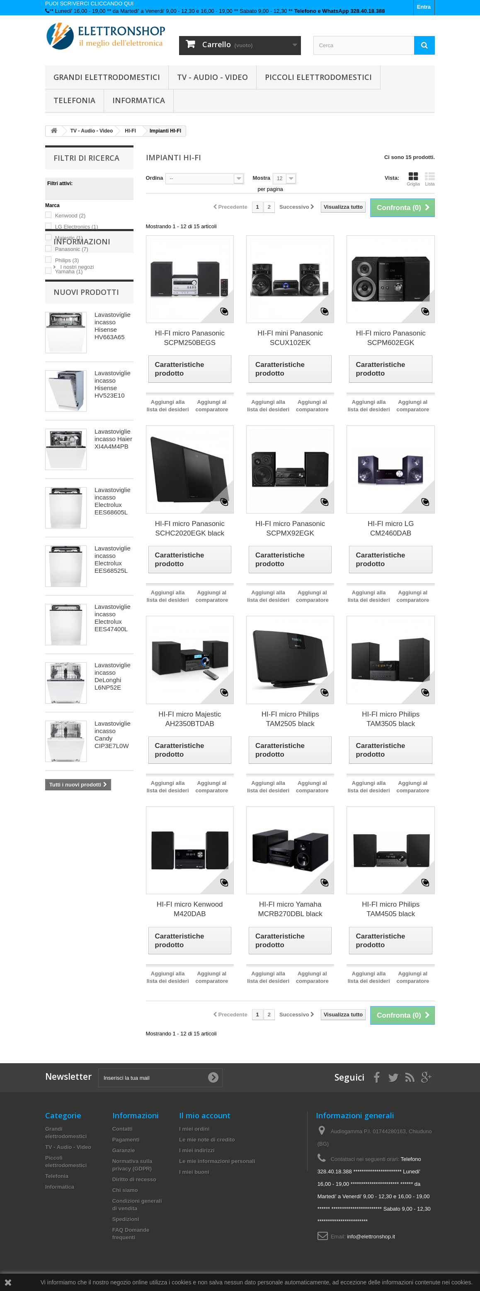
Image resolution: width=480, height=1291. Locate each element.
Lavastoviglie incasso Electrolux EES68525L (113, 630)
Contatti (122, 1129)
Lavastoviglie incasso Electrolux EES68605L (113, 571)
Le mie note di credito (207, 1140)
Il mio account (204, 1115)
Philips (67, 260)
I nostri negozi (76, 331)
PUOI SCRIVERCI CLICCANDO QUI (89, 3)
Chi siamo (125, 1190)
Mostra (261, 178)
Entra (424, 7)
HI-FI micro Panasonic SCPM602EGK (391, 338)
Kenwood (70, 215)
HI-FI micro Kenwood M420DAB (190, 909)
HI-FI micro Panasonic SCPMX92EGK (290, 528)
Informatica (138, 100)
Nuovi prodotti (86, 363)
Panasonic (71, 249)
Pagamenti (126, 1140)
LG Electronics (76, 227)
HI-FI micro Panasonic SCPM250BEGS (190, 338)
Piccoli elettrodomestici (318, 77)
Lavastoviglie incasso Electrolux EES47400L (113, 688)
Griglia (413, 178)
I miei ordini (194, 1129)
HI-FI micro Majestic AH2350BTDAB (189, 719)
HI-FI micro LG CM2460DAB (391, 528)
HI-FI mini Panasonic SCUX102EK (290, 338)
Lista (430, 178)
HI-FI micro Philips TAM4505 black (390, 909)
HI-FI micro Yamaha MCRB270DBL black (290, 909)
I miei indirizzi (196, 1150)
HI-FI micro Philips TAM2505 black (290, 719)
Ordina (154, 178)
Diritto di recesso (134, 1179)
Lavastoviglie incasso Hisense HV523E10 (113, 455)
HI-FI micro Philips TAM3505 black (390, 719)
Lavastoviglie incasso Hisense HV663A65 (113, 396)
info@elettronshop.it (371, 1236)
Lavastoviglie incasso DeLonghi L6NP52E (113, 747)
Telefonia (74, 100)
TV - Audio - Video (212, 77)
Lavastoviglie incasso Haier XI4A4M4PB (113, 510)
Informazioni (81, 309)
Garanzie (123, 1150)
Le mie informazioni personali (217, 1161)
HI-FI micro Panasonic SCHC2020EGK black (190, 528)
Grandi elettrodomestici (106, 77)
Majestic (69, 238)
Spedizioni (125, 1219)
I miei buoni (194, 1172)
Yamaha (69, 271)
